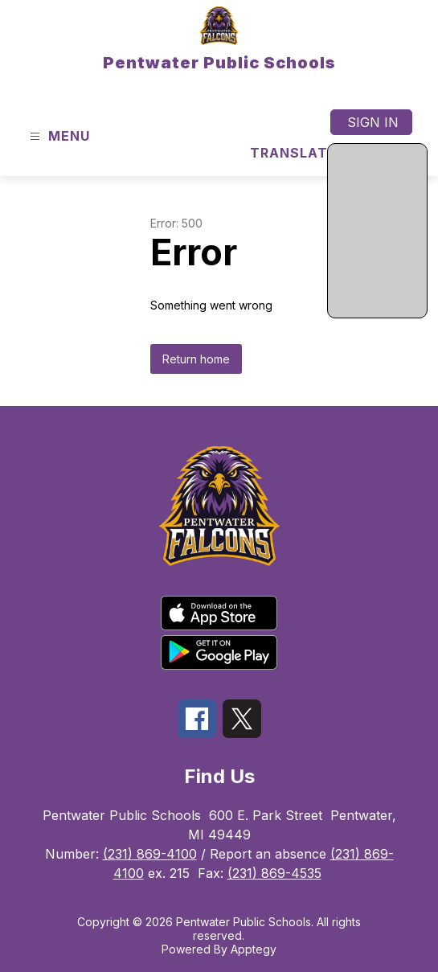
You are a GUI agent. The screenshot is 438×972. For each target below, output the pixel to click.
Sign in (373, 122)
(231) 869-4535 (274, 873)
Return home (196, 359)
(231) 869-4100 (150, 854)
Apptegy (253, 949)
